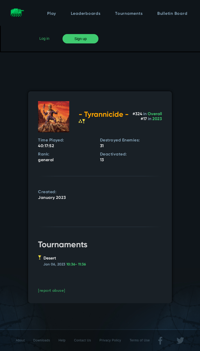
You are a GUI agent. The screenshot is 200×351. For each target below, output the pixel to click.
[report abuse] (51, 290)
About (20, 340)
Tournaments (128, 14)
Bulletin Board (172, 14)
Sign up (80, 39)
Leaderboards (86, 14)
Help (62, 340)
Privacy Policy (110, 340)
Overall (155, 114)
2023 (157, 119)
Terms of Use (139, 340)
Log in (44, 38)
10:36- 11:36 (76, 264)
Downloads (41, 340)
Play (51, 14)
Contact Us (82, 340)
